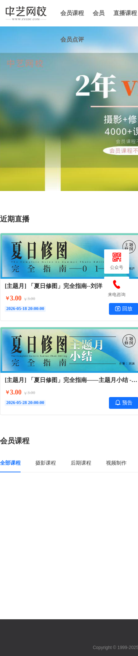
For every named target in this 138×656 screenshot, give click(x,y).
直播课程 (125, 13)
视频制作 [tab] (116, 463)
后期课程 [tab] (81, 463)
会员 (99, 13)
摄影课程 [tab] (45, 463)
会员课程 (72, 13)
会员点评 (72, 39)
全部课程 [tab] (10, 463)
